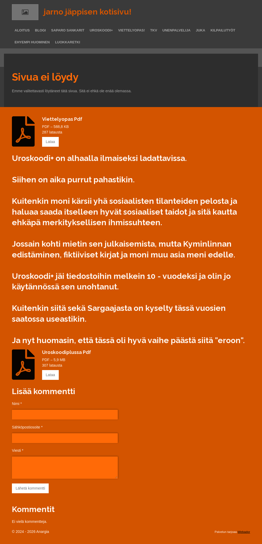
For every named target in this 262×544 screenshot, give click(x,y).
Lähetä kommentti (30, 488)
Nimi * (17, 404)
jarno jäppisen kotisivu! (88, 11)
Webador (244, 531)
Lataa (50, 142)
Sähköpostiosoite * (27, 427)
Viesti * (17, 450)
